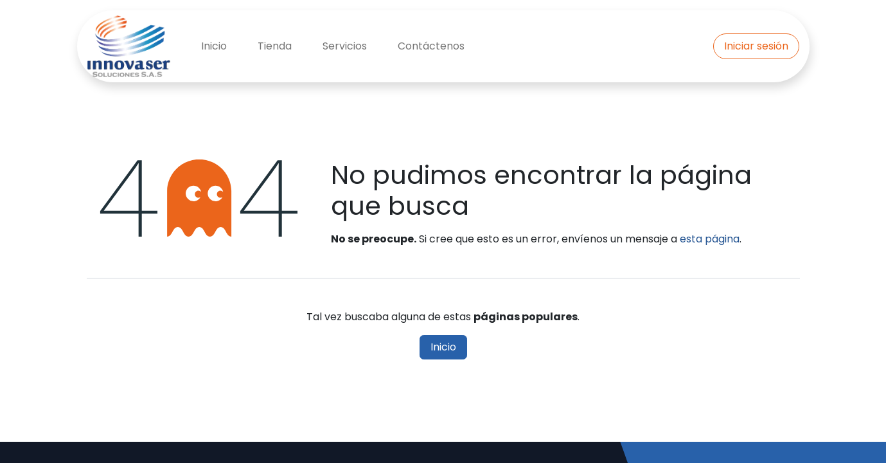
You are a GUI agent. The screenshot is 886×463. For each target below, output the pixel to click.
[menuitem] (214, 46)
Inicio (443, 347)
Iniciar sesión (756, 46)
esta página (710, 239)
